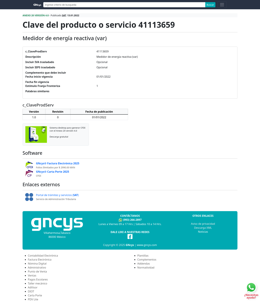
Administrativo (37, 267)
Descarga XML (203, 228)
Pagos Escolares (38, 279)
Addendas (143, 263)
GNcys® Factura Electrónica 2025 (57, 163)
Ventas (32, 275)
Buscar (210, 4)
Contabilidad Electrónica (43, 255)
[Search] (124, 4)
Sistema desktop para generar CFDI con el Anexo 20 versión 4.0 (67, 129)
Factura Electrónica (39, 259)
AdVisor (32, 287)
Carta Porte (35, 295)
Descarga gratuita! (59, 136)
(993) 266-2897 (132, 220)
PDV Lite (33, 299)
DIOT (31, 291)
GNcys (130, 245)
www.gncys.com (147, 245)
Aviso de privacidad (203, 224)
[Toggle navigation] (222, 4)
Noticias (203, 232)
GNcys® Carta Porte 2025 (52, 171)
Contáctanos (130, 216)
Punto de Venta (37, 271)
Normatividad (145, 267)
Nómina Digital (37, 263)
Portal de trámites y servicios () (57, 195)
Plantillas (142, 255)
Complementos (146, 259)
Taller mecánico (37, 283)
